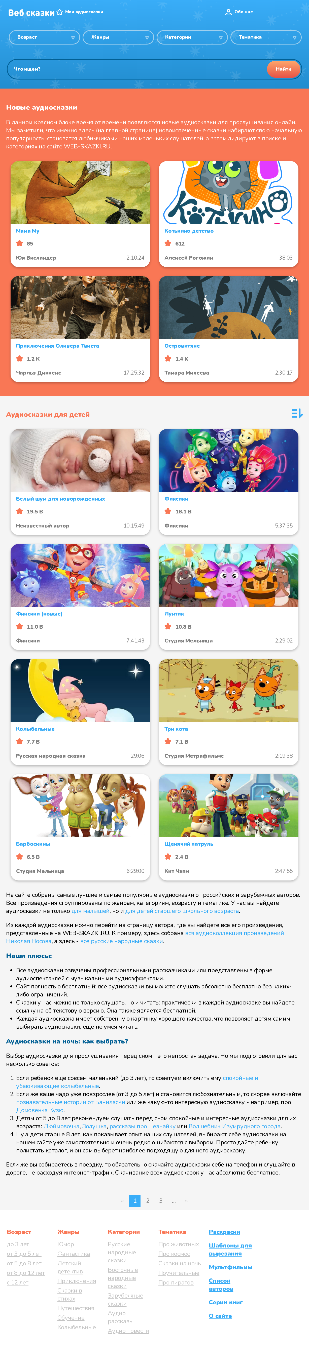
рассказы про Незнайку (143, 1126)
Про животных (178, 1244)
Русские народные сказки (122, 1252)
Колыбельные (76, 1327)
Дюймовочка (62, 1126)
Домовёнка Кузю (39, 1110)
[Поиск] (154, 69)
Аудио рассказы (121, 1317)
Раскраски (224, 1232)
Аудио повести (128, 1331)
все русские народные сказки (121, 941)
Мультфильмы (230, 1267)
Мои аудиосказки (84, 12)
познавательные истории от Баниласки (70, 1102)
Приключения (76, 1281)
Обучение (71, 1318)
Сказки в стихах (69, 1294)
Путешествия (75, 1308)
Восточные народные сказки (123, 1278)
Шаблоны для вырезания (230, 1249)
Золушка (94, 1126)
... (174, 1201)
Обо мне (243, 12)
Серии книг (226, 1302)
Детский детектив (70, 1267)
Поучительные (178, 1273)
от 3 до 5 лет (24, 1254)
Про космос (174, 1254)
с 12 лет (17, 1282)
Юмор (65, 1244)
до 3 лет (18, 1244)
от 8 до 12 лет (26, 1273)
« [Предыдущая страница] (122, 1201)
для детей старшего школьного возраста (182, 911)
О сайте (220, 1316)
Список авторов (221, 1285)
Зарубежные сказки (125, 1300)
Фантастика (73, 1254)
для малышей (91, 911)
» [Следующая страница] (186, 1201)
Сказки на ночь (179, 1263)
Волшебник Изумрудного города (235, 1126)
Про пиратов (176, 1282)
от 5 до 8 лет (24, 1263)
